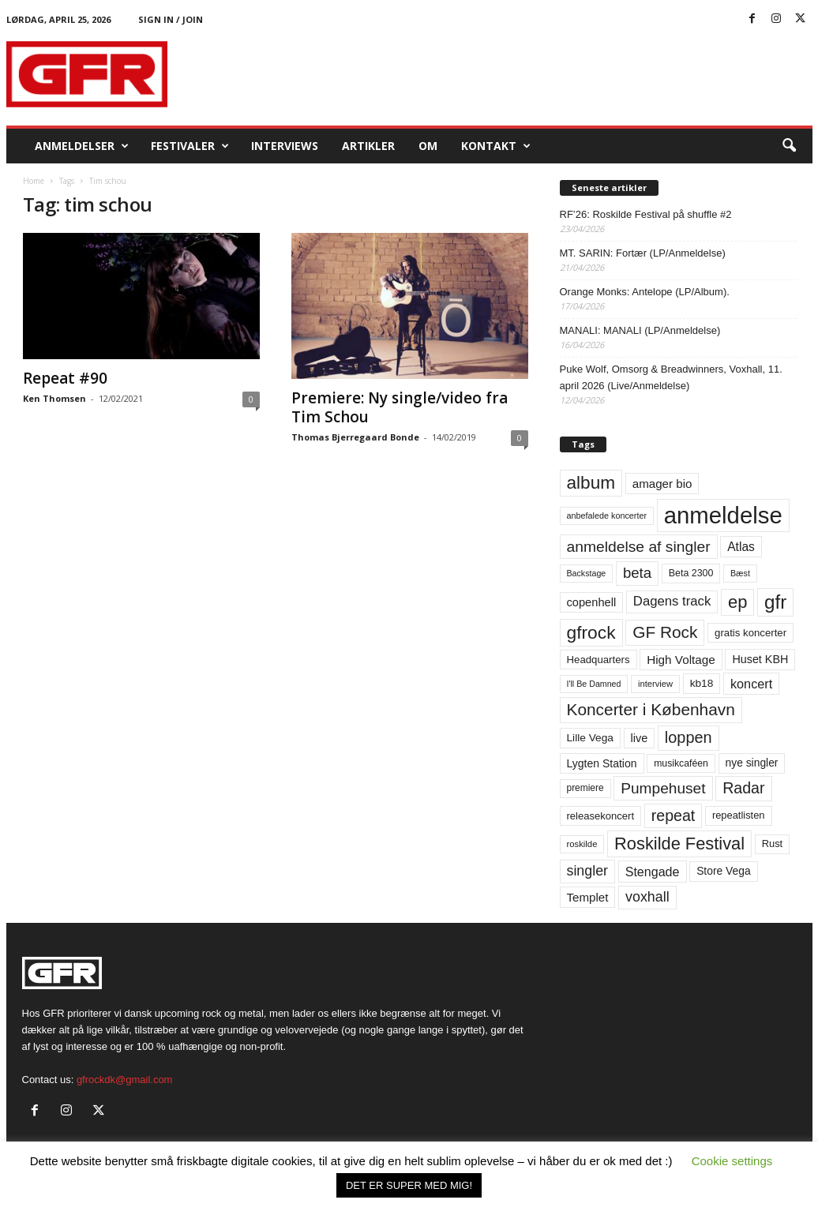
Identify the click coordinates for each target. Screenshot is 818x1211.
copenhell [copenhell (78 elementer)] (592, 602)
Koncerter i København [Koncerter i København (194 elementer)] (651, 709)
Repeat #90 (65, 378)
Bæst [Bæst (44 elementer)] (740, 573)
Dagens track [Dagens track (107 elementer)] (672, 601)
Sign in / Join (170, 19)
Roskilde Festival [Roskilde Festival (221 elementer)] (679, 843)
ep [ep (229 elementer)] (737, 602)
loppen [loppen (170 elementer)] (688, 737)
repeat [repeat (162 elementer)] (673, 815)
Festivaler (190, 146)
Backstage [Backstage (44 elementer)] (586, 573)
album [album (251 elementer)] (591, 483)
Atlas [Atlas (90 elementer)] (741, 546)
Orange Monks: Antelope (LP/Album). (645, 292)
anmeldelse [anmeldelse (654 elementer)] (723, 515)
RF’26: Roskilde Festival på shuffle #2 (646, 214)
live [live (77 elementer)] (639, 738)
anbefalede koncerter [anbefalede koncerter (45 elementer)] (607, 515)
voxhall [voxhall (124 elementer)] (647, 897)
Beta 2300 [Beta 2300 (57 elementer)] (691, 573)
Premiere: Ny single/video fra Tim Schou (399, 407)
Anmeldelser (82, 146)
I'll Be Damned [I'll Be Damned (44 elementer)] (594, 683)
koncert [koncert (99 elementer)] (751, 684)
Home (33, 180)
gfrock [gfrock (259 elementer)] (591, 632)
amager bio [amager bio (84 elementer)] (662, 483)
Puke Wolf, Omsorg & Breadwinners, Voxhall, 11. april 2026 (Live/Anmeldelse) (671, 377)
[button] (788, 146)
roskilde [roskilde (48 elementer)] (582, 844)
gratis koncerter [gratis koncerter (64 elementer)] (750, 633)
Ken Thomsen (54, 398)
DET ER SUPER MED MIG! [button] (409, 1185)
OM (427, 145)
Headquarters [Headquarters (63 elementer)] (598, 659)
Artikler (368, 145)
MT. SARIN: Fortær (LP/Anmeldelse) (643, 253)
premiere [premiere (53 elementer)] (585, 787)
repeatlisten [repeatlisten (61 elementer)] (738, 815)
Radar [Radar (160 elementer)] (743, 788)
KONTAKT (496, 146)
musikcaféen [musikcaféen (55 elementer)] (681, 763)
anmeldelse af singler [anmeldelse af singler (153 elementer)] (639, 546)
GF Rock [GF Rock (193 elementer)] (664, 632)
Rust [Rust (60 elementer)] (772, 843)
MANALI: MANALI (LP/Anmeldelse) (640, 330)
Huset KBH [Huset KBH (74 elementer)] (760, 659)
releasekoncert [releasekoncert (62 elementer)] (601, 816)
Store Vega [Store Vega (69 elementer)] (723, 870)
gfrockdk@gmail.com (125, 1079)
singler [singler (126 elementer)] (588, 871)
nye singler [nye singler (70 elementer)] (752, 762)
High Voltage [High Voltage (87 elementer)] (681, 659)
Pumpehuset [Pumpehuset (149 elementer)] (663, 788)
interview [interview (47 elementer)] (655, 683)
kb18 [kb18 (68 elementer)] (702, 683)
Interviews (284, 145)
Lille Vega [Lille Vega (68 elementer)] (590, 738)
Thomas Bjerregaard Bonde (355, 437)
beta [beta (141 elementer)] (637, 572)
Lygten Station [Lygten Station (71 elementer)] (602, 763)
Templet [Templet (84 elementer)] (588, 897)
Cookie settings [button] (732, 1161)
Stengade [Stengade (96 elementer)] (652, 871)
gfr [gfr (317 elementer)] (775, 602)
